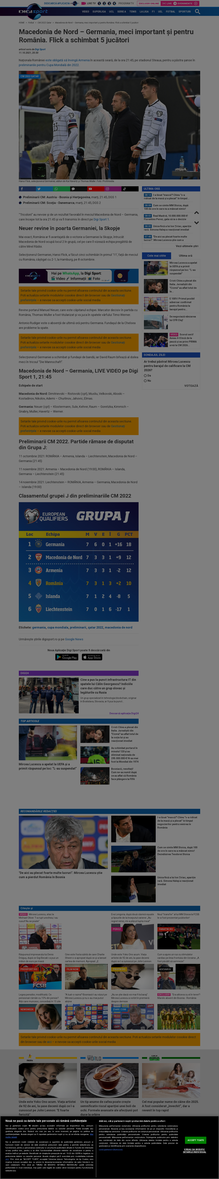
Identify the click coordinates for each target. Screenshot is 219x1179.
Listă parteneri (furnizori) (111, 1150)
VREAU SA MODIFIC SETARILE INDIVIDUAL (194, 1150)
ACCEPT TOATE (196, 1140)
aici (7, 1159)
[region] (109, 1147)
